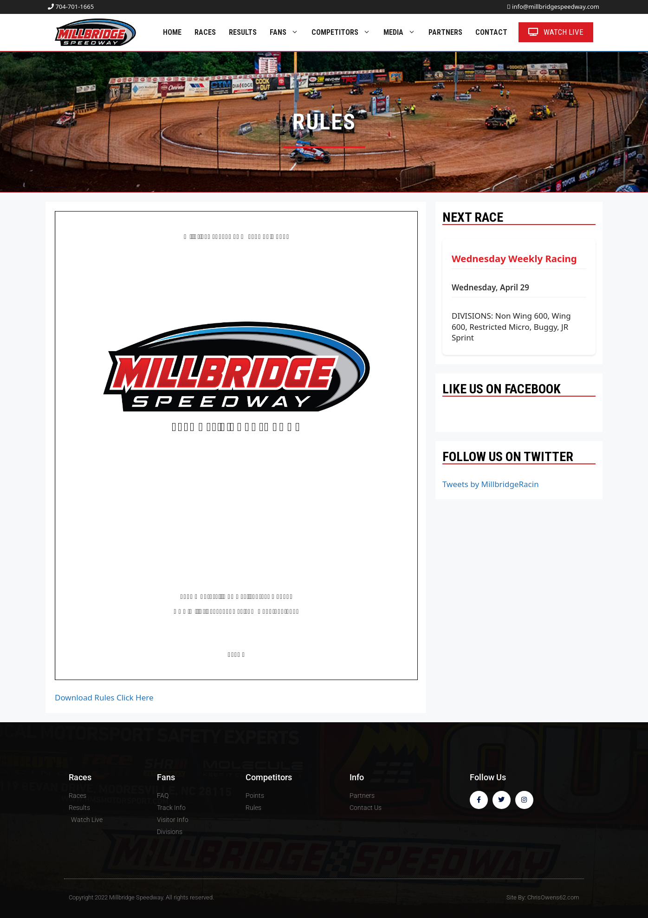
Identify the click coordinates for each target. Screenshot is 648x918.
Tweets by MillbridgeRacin (490, 484)
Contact (491, 32)
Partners (445, 32)
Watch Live (555, 32)
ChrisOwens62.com (553, 897)
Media (402, 32)
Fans (287, 32)
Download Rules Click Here (104, 697)
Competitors (344, 32)
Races (205, 32)
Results (243, 32)
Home (172, 32)
